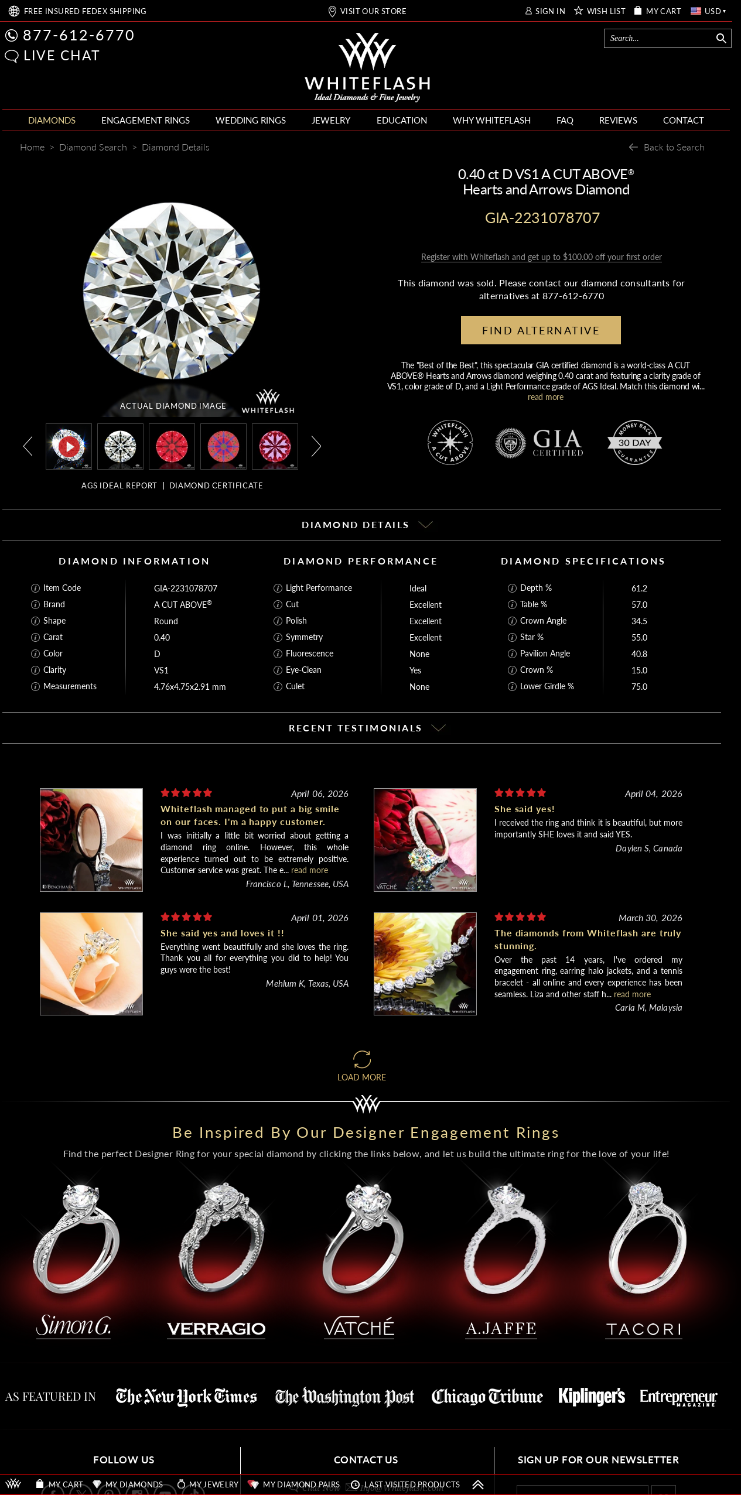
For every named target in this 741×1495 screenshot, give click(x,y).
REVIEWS (618, 120)
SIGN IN (550, 11)
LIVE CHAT (62, 55)
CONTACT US (366, 1459)
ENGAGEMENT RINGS (145, 120)
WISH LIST (606, 11)
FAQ (564, 120)
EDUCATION (402, 120)
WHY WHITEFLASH (492, 120)
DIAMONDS (52, 120)
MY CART (663, 11)
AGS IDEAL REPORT (119, 485)
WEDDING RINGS (251, 120)
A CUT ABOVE (183, 605)
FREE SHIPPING (85, 11)
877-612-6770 (79, 34)
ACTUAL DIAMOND (173, 405)
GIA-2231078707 (185, 588)
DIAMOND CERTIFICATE (216, 485)
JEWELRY (331, 120)
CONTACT (683, 120)
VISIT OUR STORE (373, 11)
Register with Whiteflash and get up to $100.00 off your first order (541, 257)
